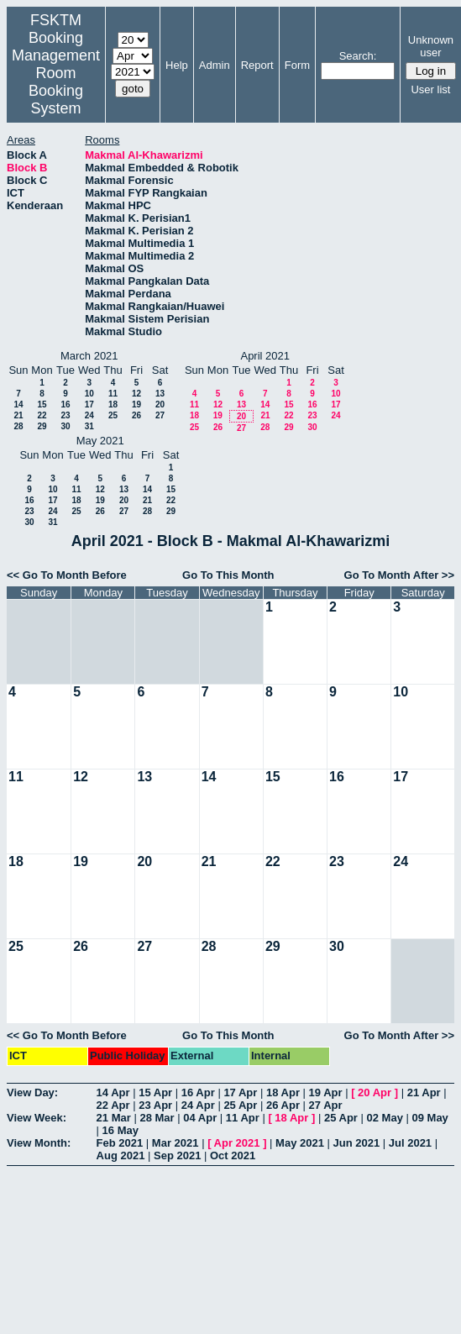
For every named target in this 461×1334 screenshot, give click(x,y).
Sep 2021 (177, 1155)
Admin (214, 65)
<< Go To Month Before (67, 575)
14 (18, 404)
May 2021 (299, 1143)
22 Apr (113, 1105)
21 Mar (114, 1117)
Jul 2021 (410, 1143)
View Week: (36, 1117)
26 (136, 415)
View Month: (39, 1143)
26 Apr (283, 1105)
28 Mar (156, 1117)
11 (113, 393)
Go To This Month (228, 575)
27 (160, 415)
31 (89, 426)
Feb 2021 (120, 1143)
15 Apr (155, 1092)
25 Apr (240, 1105)
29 (41, 426)
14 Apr (113, 1092)
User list (430, 89)
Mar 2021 (175, 1143)
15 (41, 404)
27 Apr (326, 1105)
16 (65, 404)
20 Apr (374, 1092)
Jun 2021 (356, 1143)
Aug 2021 (121, 1155)
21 (18, 415)
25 (113, 415)
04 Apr (200, 1117)
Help (176, 65)
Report (257, 65)
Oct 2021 (232, 1155)
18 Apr (283, 1092)
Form (297, 65)
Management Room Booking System (56, 82)
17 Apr (240, 1092)
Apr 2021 (237, 1143)
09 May (429, 1117)
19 (136, 404)
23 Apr (155, 1105)
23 (65, 415)
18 (113, 404)
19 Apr (326, 1092)
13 (160, 393)
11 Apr (242, 1117)
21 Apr (424, 1092)
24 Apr (198, 1105)
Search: (358, 56)
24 (89, 415)
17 (89, 404)
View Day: (32, 1092)
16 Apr (198, 1092)
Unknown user (430, 46)
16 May (120, 1130)
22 (41, 415)
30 (65, 426)
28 (18, 426)
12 (136, 393)
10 (89, 393)
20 (160, 404)
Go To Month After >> (399, 575)
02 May (385, 1117)
